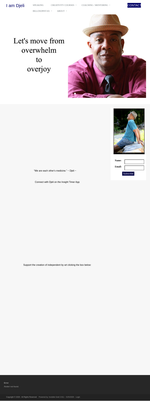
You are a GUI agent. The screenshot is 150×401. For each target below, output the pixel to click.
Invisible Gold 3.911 (57, 397)
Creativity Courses (62, 5)
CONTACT (134, 5)
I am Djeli (15, 5)
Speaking (38, 5)
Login (78, 397)
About (61, 11)
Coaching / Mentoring (95, 5)
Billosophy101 (41, 11)
